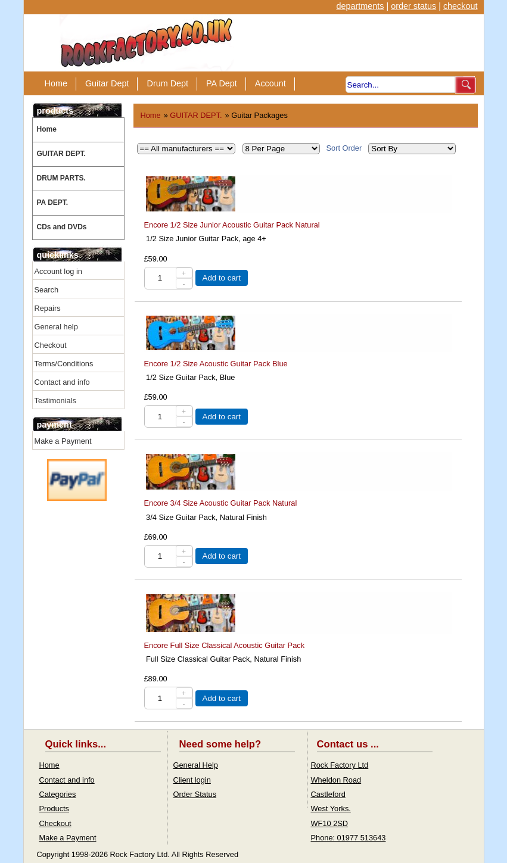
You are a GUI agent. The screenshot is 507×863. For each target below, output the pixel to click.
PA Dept (221, 83)
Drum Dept (167, 83)
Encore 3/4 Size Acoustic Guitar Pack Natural (220, 503)
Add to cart (222, 277)
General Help (195, 765)
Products (54, 808)
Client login (192, 779)
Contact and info (62, 382)
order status (413, 6)
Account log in (58, 271)
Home (56, 83)
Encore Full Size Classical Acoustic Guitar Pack (224, 645)
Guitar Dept (107, 83)
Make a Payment (63, 441)
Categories (57, 794)
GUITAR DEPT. (61, 153)
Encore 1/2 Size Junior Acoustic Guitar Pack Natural (232, 224)
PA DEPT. (53, 202)
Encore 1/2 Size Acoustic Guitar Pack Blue (216, 363)
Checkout (51, 345)
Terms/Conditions (64, 363)
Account (270, 83)
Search (47, 289)
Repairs (48, 308)
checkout (460, 6)
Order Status (195, 794)
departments (360, 6)
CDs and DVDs (62, 227)
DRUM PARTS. (61, 178)
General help (56, 326)
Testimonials (55, 400)
